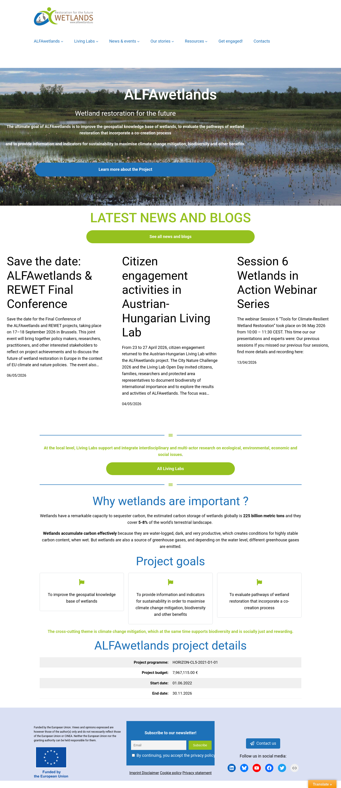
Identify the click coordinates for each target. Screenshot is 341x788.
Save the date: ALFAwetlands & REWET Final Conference (49, 282)
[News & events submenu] (138, 41)
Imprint (135, 773)
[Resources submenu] (206, 41)
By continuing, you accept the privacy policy (173, 755)
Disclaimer (150, 773)
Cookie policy (171, 773)
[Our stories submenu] (173, 41)
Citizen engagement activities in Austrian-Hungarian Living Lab (166, 296)
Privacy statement (197, 773)
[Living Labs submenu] (97, 41)
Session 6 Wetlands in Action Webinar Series (277, 282)
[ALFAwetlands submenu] (62, 41)
